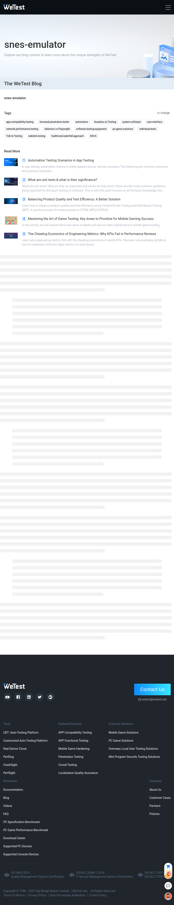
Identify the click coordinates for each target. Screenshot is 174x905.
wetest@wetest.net (154, 699)
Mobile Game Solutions (123, 732)
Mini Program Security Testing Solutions (134, 756)
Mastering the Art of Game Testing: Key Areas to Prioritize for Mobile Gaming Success (88, 219)
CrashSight (10, 764)
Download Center (14, 838)
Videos (7, 805)
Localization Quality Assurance (78, 773)
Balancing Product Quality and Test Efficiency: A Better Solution (71, 199)
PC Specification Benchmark (21, 822)
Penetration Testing (70, 756)
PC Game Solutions (121, 740)
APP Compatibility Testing (75, 732)
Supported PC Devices (17, 846)
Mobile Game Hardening (73, 748)
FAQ (5, 814)
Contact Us (152, 689)
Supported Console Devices (21, 854)
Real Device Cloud (14, 748)
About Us (155, 789)
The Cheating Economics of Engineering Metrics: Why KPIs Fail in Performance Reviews (89, 234)
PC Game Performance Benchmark (25, 830)
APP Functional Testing (73, 740)
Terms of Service (14, 895)
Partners (154, 805)
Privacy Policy (37, 895)
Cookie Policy (97, 895)
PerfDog (8, 756)
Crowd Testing (67, 764)
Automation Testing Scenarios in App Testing (58, 160)
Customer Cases (160, 797)
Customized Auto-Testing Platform (25, 740)
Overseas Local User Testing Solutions (133, 748)
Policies (154, 814)
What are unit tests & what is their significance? (59, 180)
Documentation (13, 789)
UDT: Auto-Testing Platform (20, 732)
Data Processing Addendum (68, 895)
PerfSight (9, 773)
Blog (6, 797)
